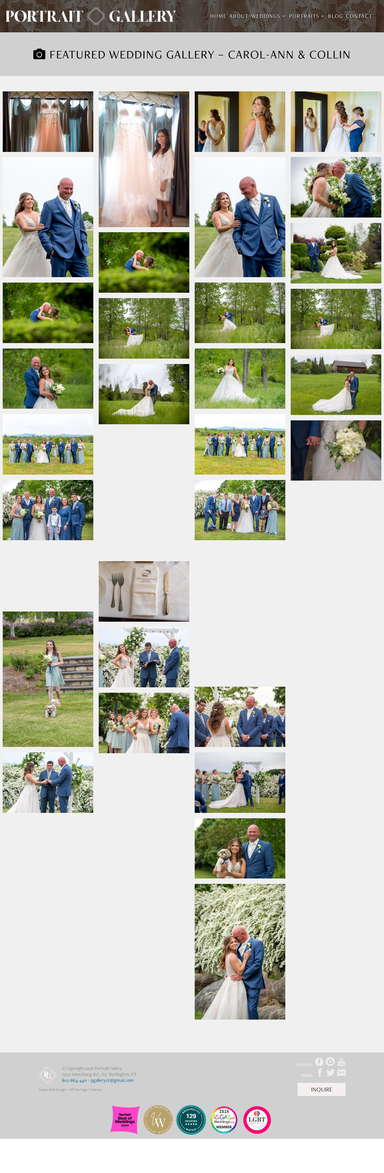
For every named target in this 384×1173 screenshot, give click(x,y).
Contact (359, 16)
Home (218, 16)
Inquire (321, 1089)
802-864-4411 (74, 1080)
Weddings (265, 16)
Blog (335, 16)
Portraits (304, 16)
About (239, 16)
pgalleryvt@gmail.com (112, 1080)
